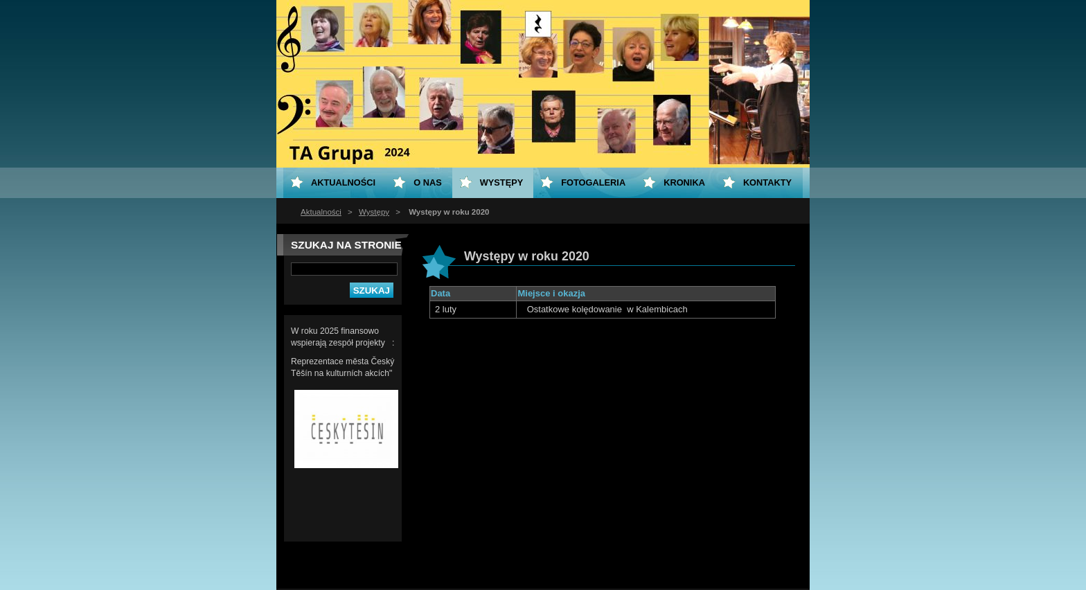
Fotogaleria (593, 182)
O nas (427, 182)
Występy (374, 212)
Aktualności (321, 212)
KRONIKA (684, 182)
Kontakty (767, 182)
